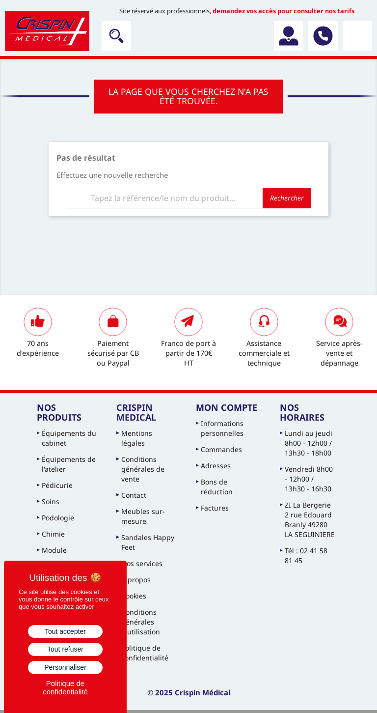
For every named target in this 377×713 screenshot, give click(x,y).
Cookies (133, 595)
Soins (50, 501)
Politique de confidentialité (144, 652)
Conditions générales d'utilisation (140, 621)
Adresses (216, 465)
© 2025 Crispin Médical (188, 692)
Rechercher (287, 197)
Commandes (221, 449)
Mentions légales (136, 438)
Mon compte (226, 407)
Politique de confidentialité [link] (65, 687)
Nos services (141, 563)
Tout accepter (65, 631)
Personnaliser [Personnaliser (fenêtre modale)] (65, 667)
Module (54, 550)
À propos (136, 579)
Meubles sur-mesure (143, 516)
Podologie (58, 517)
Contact (133, 495)
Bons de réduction (217, 486)
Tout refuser (65, 649)
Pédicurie (57, 485)
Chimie (53, 534)
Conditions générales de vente (142, 469)
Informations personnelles (222, 428)
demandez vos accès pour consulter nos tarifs (283, 10)
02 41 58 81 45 (323, 36)
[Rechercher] (188, 198)
